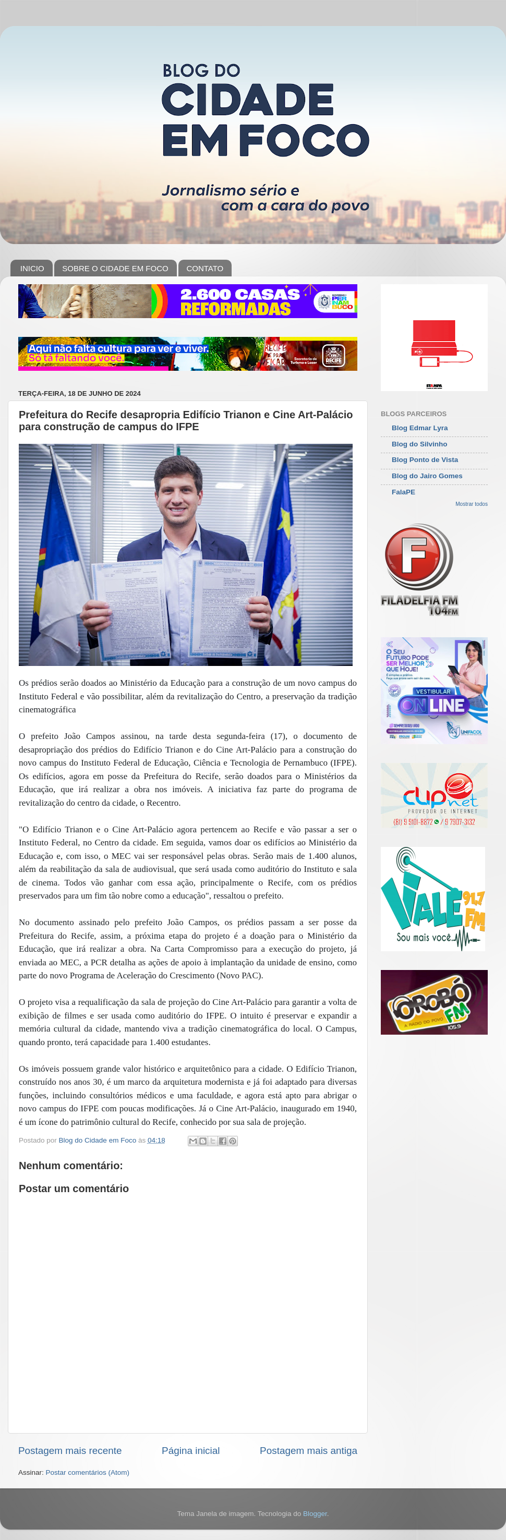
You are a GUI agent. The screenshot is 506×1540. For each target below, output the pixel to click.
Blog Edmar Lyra (420, 428)
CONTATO (204, 268)
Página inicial (191, 1450)
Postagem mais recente (70, 1450)
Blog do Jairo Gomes (427, 476)
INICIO (32, 268)
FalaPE (403, 492)
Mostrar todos (471, 504)
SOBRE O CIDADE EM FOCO (115, 268)
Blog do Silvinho (420, 444)
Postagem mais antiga (308, 1450)
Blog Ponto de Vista (425, 460)
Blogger (315, 1514)
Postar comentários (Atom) (88, 1472)
